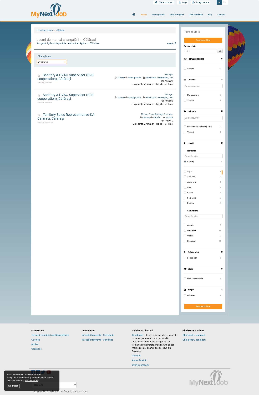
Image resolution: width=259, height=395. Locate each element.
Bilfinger (169, 74)
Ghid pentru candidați (194, 339)
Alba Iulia (189, 177)
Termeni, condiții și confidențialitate (50, 335)
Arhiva (34, 344)
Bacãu (188, 192)
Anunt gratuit (158, 14)
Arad (187, 187)
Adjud (188, 171)
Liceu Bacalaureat (193, 279)
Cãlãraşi (60, 30)
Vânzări (156, 117)
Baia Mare (190, 198)
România (189, 241)
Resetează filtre (203, 40)
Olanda (188, 236)
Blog (210, 14)
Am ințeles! (13, 386)
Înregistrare (200, 2)
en (225, 2)
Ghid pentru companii (193, 335)
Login (182, 2)
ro (219, 2)
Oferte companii (164, 2)
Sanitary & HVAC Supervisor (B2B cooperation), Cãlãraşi (65, 77)
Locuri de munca (45, 30)
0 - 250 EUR (190, 258)
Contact (221, 14)
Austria (189, 225)
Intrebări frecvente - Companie (98, 335)
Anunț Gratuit (139, 360)
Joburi (143, 14)
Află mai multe (31, 380)
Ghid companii (177, 14)
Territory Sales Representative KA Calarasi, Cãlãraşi (65, 116)
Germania (190, 230)
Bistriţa (189, 203)
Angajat (189, 68)
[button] (200, 51)
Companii (36, 348)
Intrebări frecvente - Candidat (97, 339)
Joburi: (171, 43)
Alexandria (190, 182)
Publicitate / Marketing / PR (159, 77)
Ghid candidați (196, 14)
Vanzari (169, 117)
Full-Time (189, 295)
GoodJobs (137, 335)
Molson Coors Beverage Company (157, 114)
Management (134, 77)
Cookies (35, 339)
